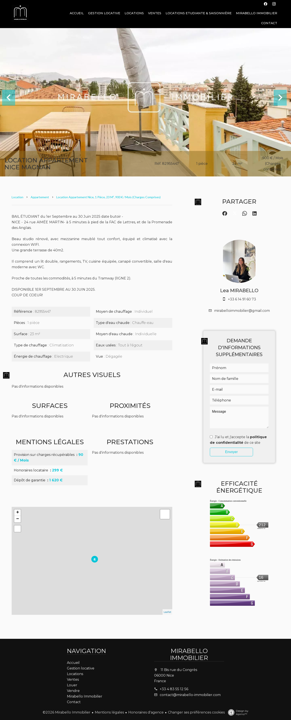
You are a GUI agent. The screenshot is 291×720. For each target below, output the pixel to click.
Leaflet (167, 612)
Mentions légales (109, 712)
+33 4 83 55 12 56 (174, 689)
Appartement (40, 197)
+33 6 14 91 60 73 (242, 299)
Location (17, 197)
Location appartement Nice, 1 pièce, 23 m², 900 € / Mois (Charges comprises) (108, 197)
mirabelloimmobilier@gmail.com (242, 311)
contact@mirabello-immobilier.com (190, 695)
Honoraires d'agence (146, 712)
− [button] (17, 519)
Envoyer (231, 452)
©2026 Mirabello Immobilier (66, 712)
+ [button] (17, 512)
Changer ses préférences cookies (196, 712)
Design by (237, 712)
